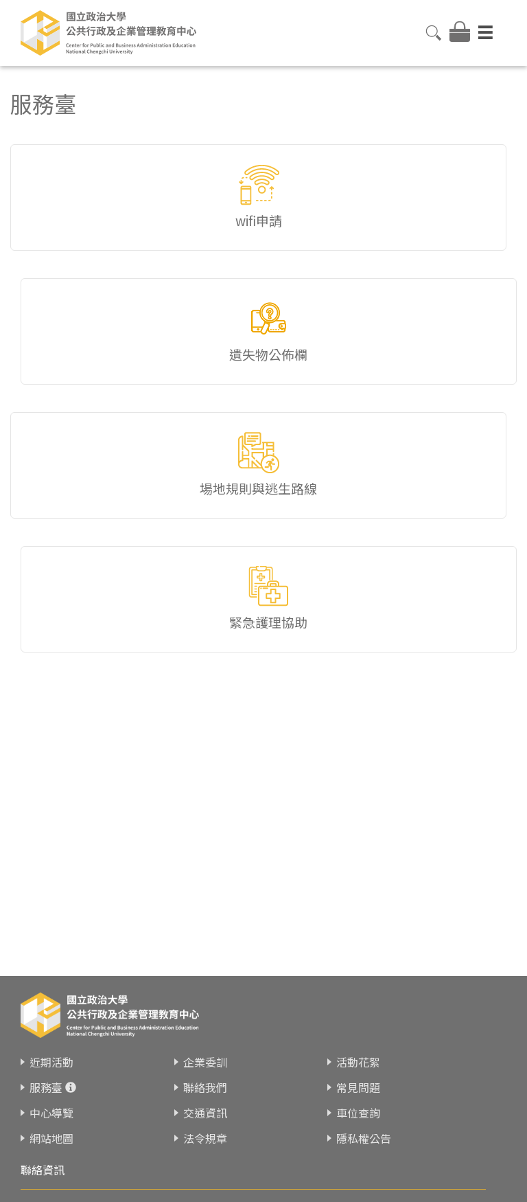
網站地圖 (51, 1138)
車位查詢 (358, 1112)
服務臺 (46, 1087)
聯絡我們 (205, 1087)
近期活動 (51, 1062)
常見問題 (358, 1087)
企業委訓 (205, 1062)
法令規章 (205, 1138)
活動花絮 (358, 1062)
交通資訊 (205, 1112)
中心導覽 (51, 1112)
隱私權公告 (363, 1138)
